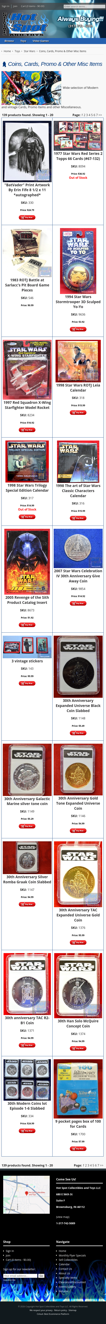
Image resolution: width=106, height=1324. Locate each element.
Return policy (60, 1310)
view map (63, 1217)
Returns (63, 1291)
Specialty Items (68, 1277)
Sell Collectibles (68, 1260)
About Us (64, 1273)
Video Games (41, 41)
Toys (23, 41)
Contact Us (65, 1269)
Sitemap (72, 1310)
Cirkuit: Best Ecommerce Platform (53, 1314)
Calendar (64, 1264)
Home (62, 1251)
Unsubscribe (9, 1279)
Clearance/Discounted (72, 1282)
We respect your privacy (41, 1310)
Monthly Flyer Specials (72, 1255)
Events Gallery (67, 1286)
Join (15, 6)
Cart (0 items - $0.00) (32, 6)
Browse (9, 41)
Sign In (5, 6)
